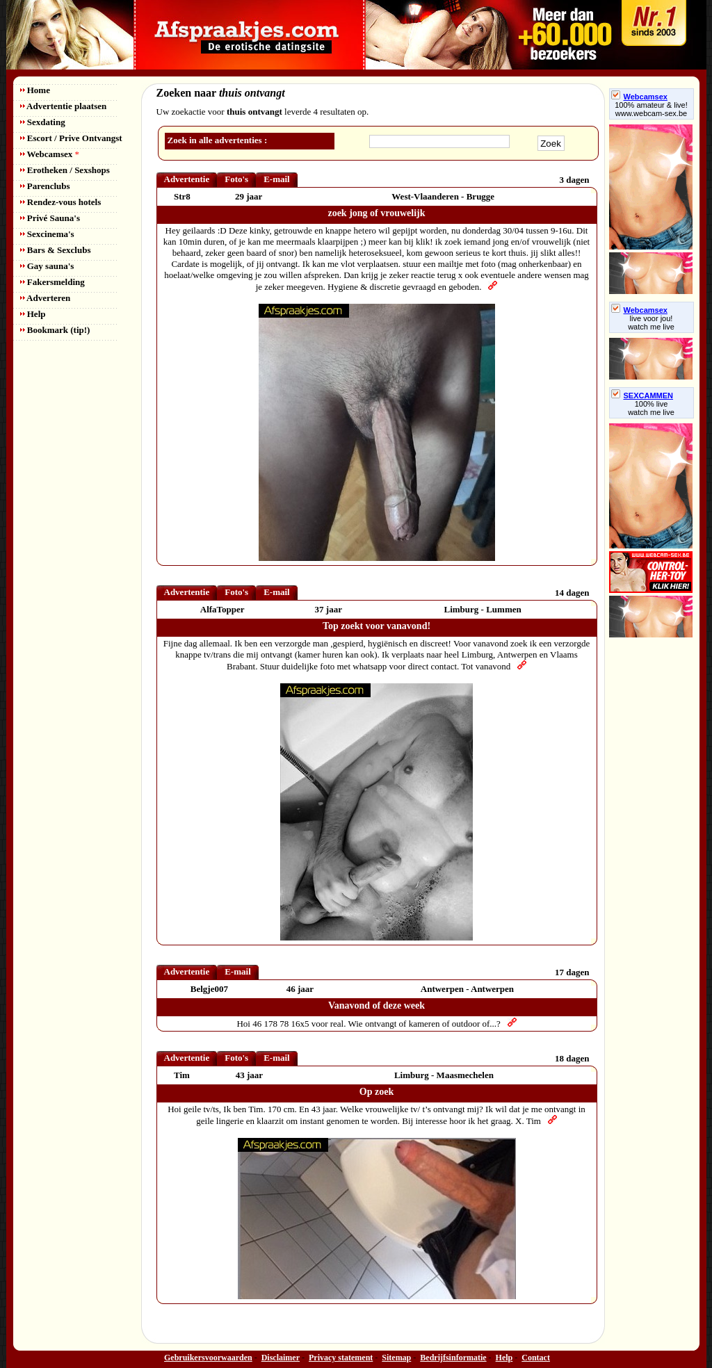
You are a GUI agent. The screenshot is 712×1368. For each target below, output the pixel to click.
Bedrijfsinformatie (453, 1357)
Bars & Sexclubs (55, 250)
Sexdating (42, 122)
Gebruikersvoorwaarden (208, 1357)
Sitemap (396, 1357)
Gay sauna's (47, 266)
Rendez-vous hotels (61, 202)
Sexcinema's (47, 234)
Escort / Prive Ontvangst (71, 138)
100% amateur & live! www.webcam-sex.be (651, 109)
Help (33, 314)
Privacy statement (341, 1357)
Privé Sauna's (50, 218)
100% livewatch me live (651, 408)
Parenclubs (45, 186)
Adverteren (45, 298)
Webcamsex (49, 154)
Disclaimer (280, 1357)
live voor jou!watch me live (651, 322)
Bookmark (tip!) (55, 330)
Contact (535, 1357)
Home (35, 90)
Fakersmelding (52, 282)
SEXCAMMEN (642, 395)
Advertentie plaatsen (63, 106)
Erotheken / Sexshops (65, 170)
